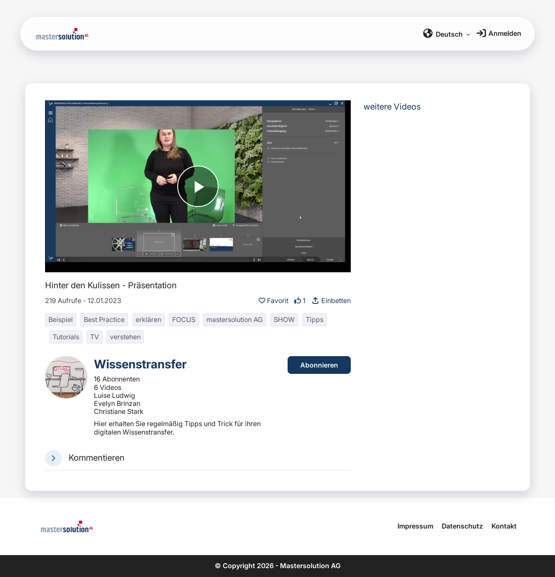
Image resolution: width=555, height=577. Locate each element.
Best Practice (104, 319)
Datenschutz (462, 526)
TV (94, 337)
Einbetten (331, 300)
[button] (53, 458)
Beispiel (60, 319)
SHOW (284, 319)
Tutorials (66, 337)
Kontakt (504, 526)
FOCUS (183, 319)
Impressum (415, 526)
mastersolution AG (234, 319)
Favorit (274, 300)
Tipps (314, 319)
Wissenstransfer (140, 364)
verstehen (125, 337)
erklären (148, 319)
